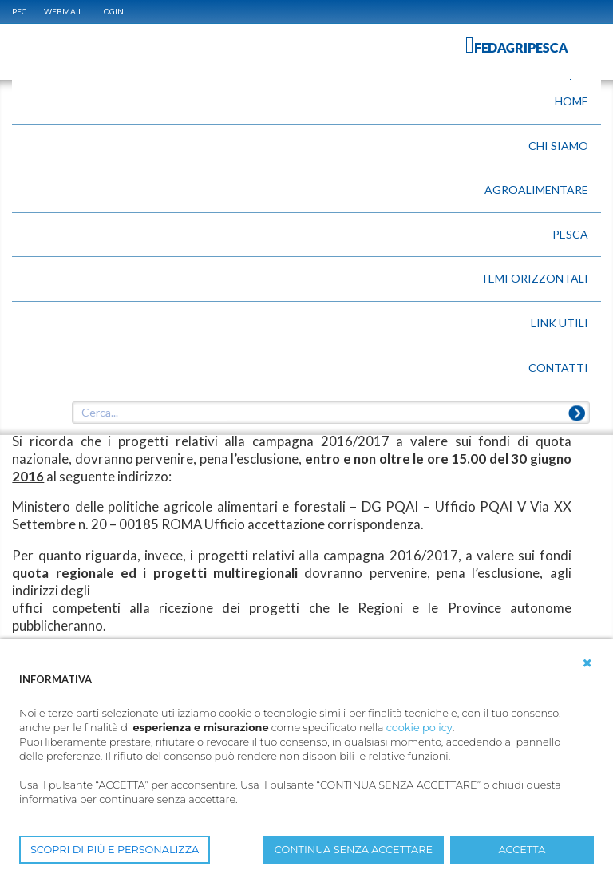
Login (112, 11)
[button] (587, 663)
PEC (19, 11)
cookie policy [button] (419, 728)
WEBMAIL (63, 11)
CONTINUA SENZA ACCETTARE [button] (354, 850)
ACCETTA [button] (522, 850)
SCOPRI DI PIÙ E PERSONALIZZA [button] (114, 850)
